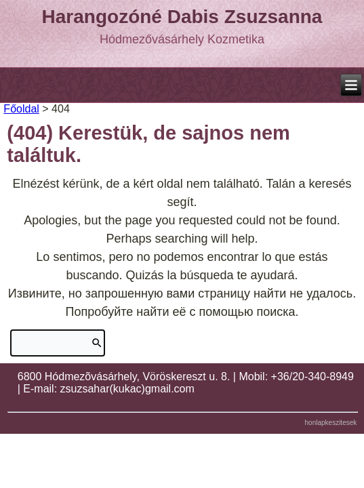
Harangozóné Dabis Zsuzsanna (182, 16)
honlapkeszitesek (331, 422)
